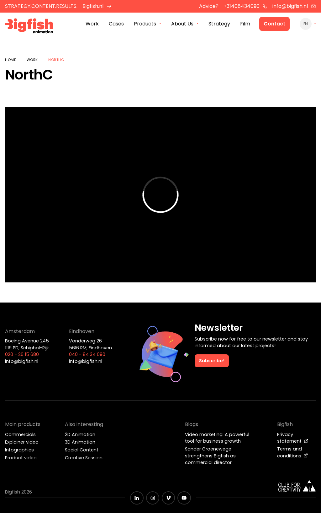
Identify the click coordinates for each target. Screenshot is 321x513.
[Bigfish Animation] (29, 27)
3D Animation (80, 442)
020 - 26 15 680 (22, 354)
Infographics (19, 450)
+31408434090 (246, 6)
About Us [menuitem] (182, 24)
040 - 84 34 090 (87, 354)
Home (10, 59)
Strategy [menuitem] (219, 24)
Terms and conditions (292, 452)
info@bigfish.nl (294, 6)
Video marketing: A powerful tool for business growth (217, 438)
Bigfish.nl (97, 6)
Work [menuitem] (92, 24)
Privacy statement (292, 438)
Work (32, 59)
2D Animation (80, 434)
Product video (21, 458)
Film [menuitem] (245, 24)
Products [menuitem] (145, 24)
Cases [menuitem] (116, 24)
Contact (274, 24)
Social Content (81, 450)
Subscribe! (211, 360)
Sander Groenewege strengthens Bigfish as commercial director (210, 456)
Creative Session (84, 458)
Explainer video (22, 442)
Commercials (20, 434)
